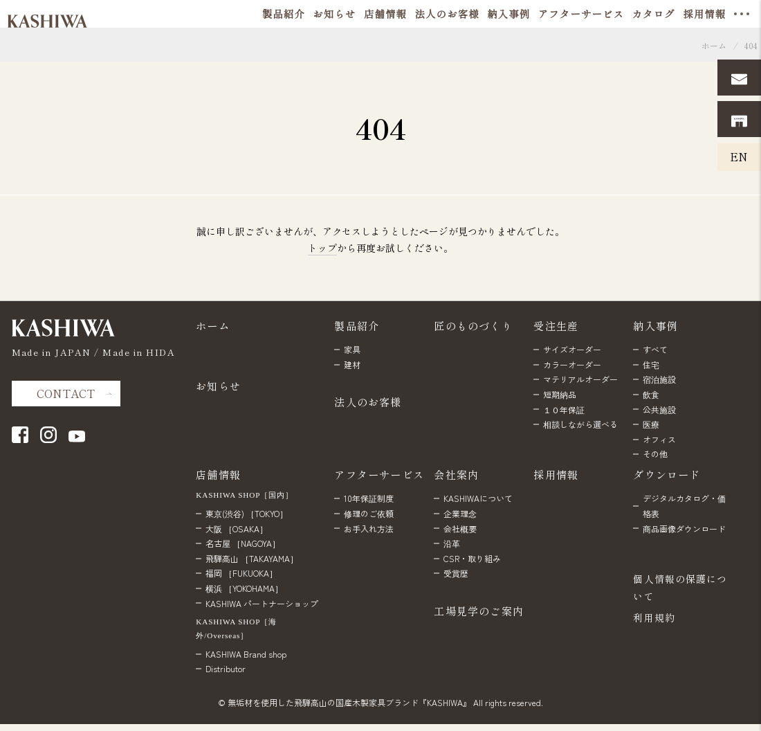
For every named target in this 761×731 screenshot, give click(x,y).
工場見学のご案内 (479, 610)
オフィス (659, 439)
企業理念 (460, 513)
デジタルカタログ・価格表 (684, 505)
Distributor (225, 668)
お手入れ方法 (369, 528)
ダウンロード (666, 474)
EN (739, 156)
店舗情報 (218, 474)
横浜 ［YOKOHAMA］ (244, 588)
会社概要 (460, 528)
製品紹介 (356, 325)
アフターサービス (379, 474)
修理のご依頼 (369, 513)
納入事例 (655, 325)
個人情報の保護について (680, 587)
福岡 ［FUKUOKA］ (241, 573)
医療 (651, 424)
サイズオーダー (572, 349)
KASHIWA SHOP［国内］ (244, 495)
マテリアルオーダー (580, 379)
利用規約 (654, 617)
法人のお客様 (367, 401)
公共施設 (659, 409)
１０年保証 (564, 409)
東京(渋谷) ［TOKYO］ (246, 513)
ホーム (714, 45)
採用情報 (555, 474)
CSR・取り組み (472, 558)
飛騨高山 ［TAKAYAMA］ (251, 558)
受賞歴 (455, 573)
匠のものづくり (473, 325)
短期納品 (559, 394)
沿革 (451, 543)
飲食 (651, 394)
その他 (655, 454)
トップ (322, 248)
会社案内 (456, 474)
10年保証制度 (369, 498)
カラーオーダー (572, 364)
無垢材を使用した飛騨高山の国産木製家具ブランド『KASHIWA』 (349, 702)
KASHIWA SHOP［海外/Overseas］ (236, 628)
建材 (352, 364)
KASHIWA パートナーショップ (261, 603)
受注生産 (555, 325)
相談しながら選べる (580, 424)
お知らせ (218, 385)
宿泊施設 (659, 379)
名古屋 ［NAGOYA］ (242, 543)
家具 (352, 349)
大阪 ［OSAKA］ (236, 528)
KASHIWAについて (478, 498)
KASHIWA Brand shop (245, 654)
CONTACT (66, 393)
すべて (655, 349)
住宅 (651, 364)
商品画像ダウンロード (684, 528)
